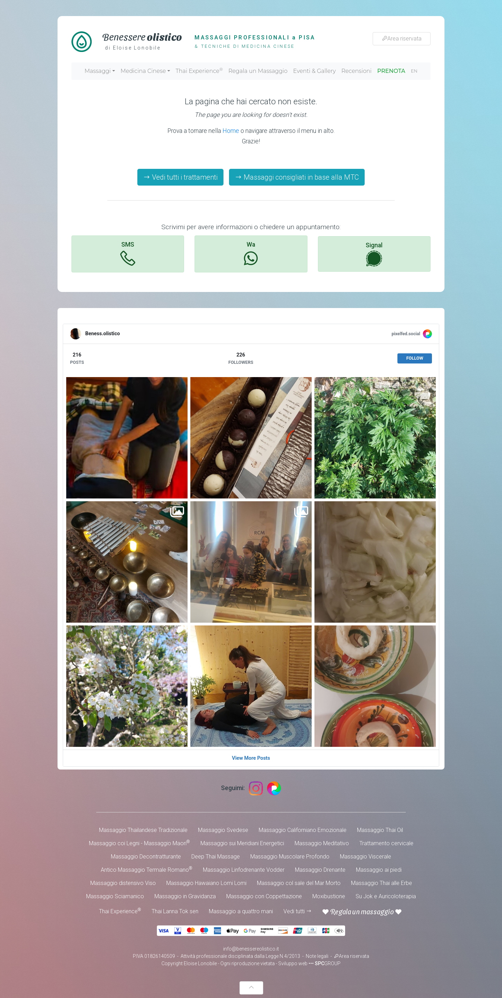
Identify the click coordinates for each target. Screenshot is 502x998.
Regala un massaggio (362, 911)
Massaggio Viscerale (365, 856)
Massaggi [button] (97, 71)
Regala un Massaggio (258, 71)
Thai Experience (199, 70)
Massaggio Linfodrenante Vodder (243, 869)
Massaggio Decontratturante (146, 856)
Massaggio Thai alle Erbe (381, 883)
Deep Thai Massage (215, 856)
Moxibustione (328, 896)
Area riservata (401, 38)
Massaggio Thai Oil (380, 830)
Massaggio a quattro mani (241, 911)
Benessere (142, 36)
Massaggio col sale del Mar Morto (299, 883)
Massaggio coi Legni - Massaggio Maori (139, 843)
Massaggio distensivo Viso (123, 883)
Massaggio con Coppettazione (264, 896)
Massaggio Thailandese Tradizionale (143, 830)
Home (230, 130)
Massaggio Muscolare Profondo (289, 856)
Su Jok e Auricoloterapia (386, 896)
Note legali (317, 956)
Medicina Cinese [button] (143, 71)
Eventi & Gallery (314, 71)
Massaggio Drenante (320, 869)
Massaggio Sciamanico (115, 896)
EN (414, 71)
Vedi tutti (297, 911)
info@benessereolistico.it (251, 949)
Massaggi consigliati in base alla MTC (297, 177)
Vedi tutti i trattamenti (180, 177)
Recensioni (356, 71)
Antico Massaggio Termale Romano (146, 869)
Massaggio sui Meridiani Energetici (242, 843)
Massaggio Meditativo (322, 843)
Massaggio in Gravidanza (185, 896)
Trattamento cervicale (386, 843)
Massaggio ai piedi (379, 869)
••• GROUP (325, 963)
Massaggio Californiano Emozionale (303, 830)
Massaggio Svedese (223, 830)
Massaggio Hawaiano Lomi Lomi (206, 883)
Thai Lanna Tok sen (175, 911)
